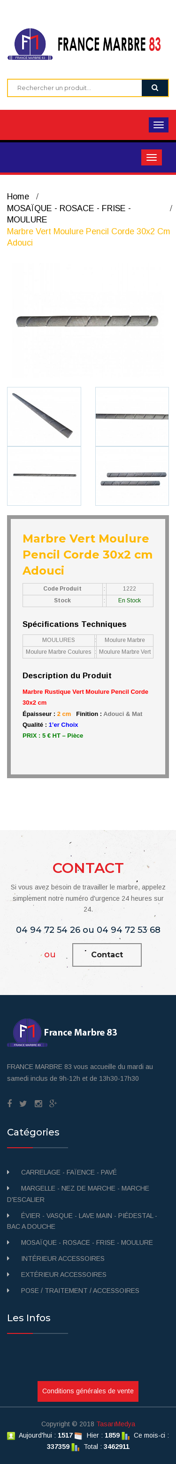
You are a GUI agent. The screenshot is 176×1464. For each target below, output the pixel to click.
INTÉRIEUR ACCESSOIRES (63, 1258)
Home (18, 196)
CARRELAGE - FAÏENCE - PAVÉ (69, 1172)
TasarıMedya (115, 1424)
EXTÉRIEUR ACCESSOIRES (64, 1274)
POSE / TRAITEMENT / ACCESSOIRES (80, 1290)
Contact (107, 954)
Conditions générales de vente (88, 1391)
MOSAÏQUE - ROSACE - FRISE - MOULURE (87, 1242)
